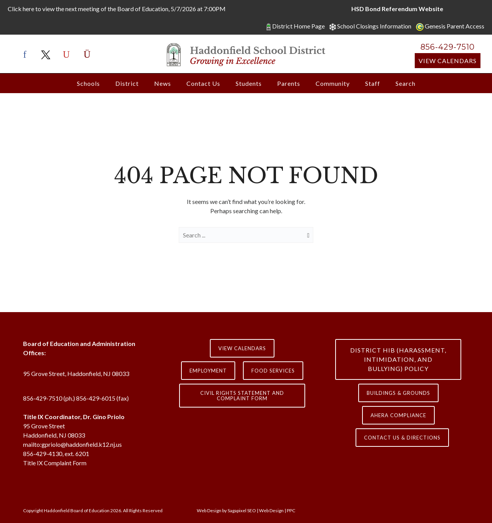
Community (333, 83)
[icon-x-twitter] (47, 54)
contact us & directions (402, 437)
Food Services (273, 371)
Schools (88, 83)
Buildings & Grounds (398, 393)
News (162, 83)
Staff (372, 83)
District (127, 83)
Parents (288, 83)
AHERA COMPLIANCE (398, 415)
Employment (208, 371)
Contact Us (203, 83)
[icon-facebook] (27, 54)
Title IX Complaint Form (54, 462)
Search (406, 83)
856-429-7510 (448, 47)
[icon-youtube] (68, 54)
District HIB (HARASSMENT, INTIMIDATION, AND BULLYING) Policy (398, 359)
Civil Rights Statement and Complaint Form (242, 395)
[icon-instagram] (87, 54)
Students (249, 83)
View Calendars (448, 60)
